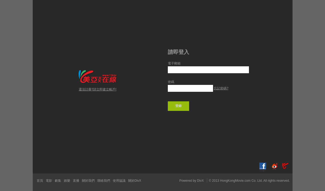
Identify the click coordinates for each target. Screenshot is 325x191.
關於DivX (134, 181)
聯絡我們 (103, 181)
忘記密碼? (221, 88)
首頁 (40, 181)
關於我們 (88, 181)
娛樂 (67, 181)
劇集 (58, 181)
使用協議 (119, 181)
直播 (76, 181)
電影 (49, 181)
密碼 (171, 82)
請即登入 (178, 52)
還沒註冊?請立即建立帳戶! (97, 89)
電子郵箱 (174, 63)
